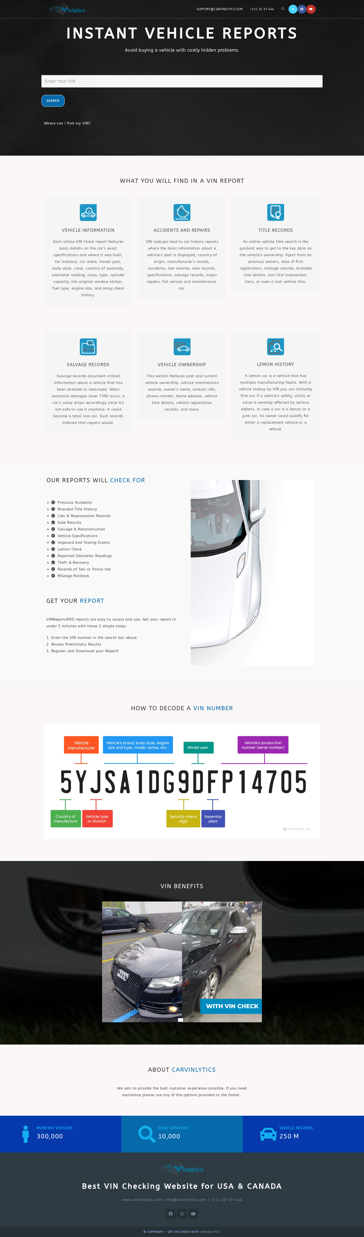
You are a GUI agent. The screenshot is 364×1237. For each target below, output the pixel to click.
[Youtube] (311, 9)
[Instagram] (182, 1214)
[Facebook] (301, 9)
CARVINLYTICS (210, 1232)
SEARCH (53, 101)
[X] (293, 9)
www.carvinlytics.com (142, 1199)
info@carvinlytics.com (186, 1199)
